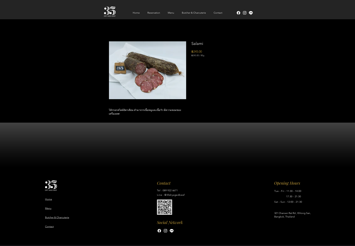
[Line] (250, 12)
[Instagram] (244, 12)
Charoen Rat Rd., (288, 213)
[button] (171, 13)
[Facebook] (238, 12)
